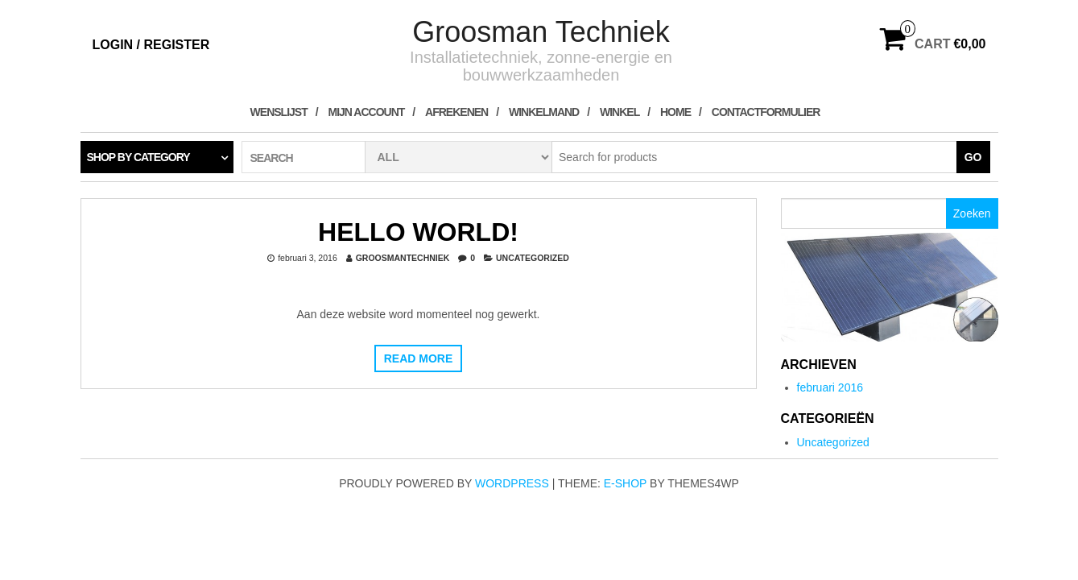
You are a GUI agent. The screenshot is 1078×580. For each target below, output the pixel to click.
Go (973, 157)
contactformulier (766, 112)
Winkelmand (544, 112)
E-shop (625, 483)
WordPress (512, 483)
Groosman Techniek (541, 31)
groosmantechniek (403, 258)
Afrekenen (456, 112)
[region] (889, 287)
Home (675, 112)
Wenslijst (279, 112)
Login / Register (151, 45)
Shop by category (138, 157)
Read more (418, 358)
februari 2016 (830, 387)
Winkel (619, 112)
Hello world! (418, 232)
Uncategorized (532, 258)
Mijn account (366, 112)
